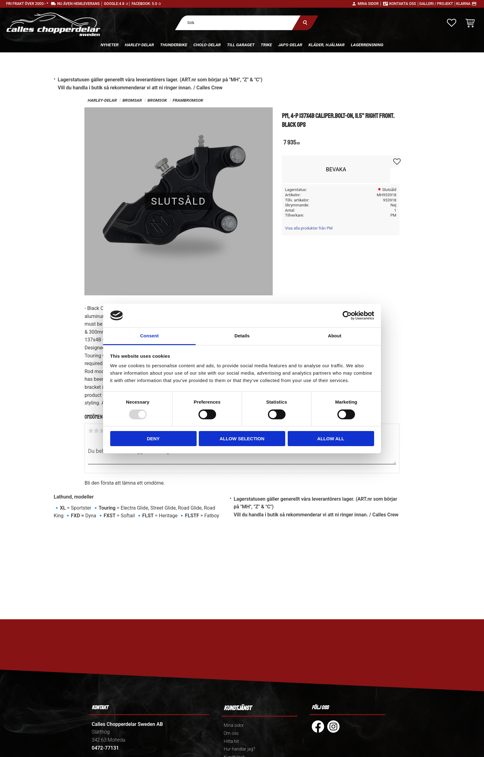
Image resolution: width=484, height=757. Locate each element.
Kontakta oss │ (404, 4)
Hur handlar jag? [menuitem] (239, 749)
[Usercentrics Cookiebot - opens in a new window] (347, 315)
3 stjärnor (102, 430)
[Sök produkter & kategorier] (237, 22)
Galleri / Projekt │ (437, 4)
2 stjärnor (96, 430)
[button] (451, 22)
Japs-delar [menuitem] (290, 44)
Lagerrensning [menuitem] (367, 44)
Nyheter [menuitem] (110, 44)
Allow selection (242, 438)
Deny (153, 438)
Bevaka (336, 169)
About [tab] (334, 335)
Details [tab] (241, 335)
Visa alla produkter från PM (308, 228)
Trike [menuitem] (266, 44)
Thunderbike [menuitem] (173, 44)
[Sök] (305, 22)
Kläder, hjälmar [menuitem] (326, 44)
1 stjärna (91, 430)
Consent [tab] (149, 335)
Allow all (330, 438)
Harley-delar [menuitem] (139, 44)
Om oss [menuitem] (231, 733)
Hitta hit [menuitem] (231, 741)
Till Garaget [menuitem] (240, 44)
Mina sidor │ (370, 4)
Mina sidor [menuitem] (234, 725)
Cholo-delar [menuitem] (207, 44)
